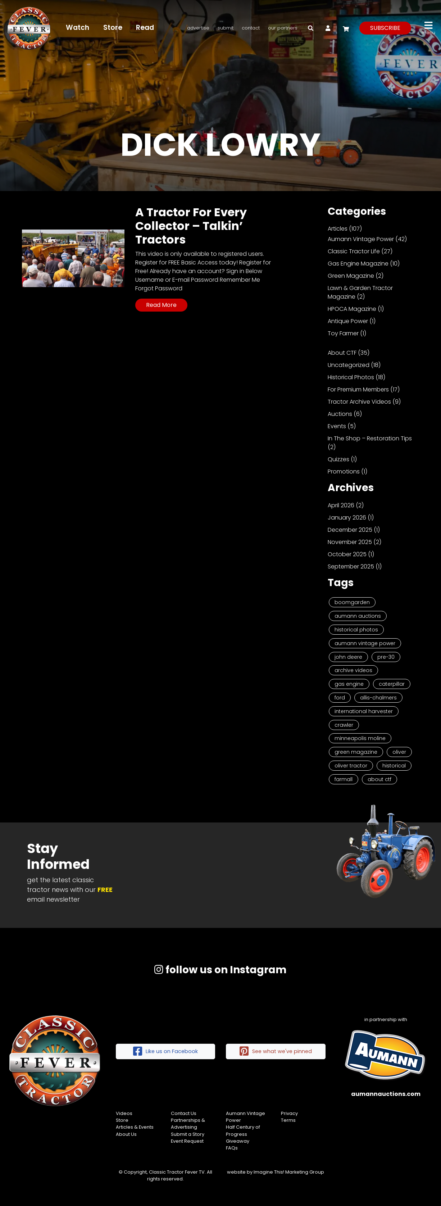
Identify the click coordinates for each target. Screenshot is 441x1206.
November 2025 (350, 542)
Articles (337, 229)
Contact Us (183, 1113)
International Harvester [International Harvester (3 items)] (364, 711)
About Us (126, 1134)
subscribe (385, 28)
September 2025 (351, 566)
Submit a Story (187, 1134)
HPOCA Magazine (352, 309)
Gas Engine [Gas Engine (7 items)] (349, 684)
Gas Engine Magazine (358, 263)
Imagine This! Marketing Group (289, 1172)
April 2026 (341, 505)
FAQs (232, 1148)
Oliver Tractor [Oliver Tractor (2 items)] (351, 765)
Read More (161, 305)
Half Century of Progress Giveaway (243, 1134)
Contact (251, 28)
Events (337, 426)
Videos (124, 1113)
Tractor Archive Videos (359, 402)
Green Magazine (351, 276)
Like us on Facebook (165, 1051)
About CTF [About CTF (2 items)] (379, 779)
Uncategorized (348, 365)
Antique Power (348, 321)
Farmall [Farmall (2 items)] (344, 779)
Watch (77, 27)
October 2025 (347, 554)
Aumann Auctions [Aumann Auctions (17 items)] (358, 616)
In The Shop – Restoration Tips (370, 438)
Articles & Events (135, 1127)
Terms (288, 1120)
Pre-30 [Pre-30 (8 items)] (386, 657)
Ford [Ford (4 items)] (340, 697)
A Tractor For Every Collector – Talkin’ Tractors (191, 226)
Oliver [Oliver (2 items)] (399, 752)
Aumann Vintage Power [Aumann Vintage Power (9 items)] (365, 643)
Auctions (340, 414)
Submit (225, 28)
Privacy (289, 1113)
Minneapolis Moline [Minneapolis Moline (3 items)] (360, 738)
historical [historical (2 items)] (394, 765)
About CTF (342, 353)
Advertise (198, 28)
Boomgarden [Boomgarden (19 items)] (352, 602)
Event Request (187, 1141)
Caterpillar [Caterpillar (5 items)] (392, 684)
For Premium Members (358, 389)
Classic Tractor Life (354, 251)
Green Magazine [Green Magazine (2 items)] (356, 752)
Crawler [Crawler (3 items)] (344, 725)
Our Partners (282, 28)
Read (145, 27)
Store (112, 27)
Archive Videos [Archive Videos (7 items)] (353, 670)
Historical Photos (351, 377)
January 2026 (347, 517)
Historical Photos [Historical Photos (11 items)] (356, 629)
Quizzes (338, 459)
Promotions (344, 471)
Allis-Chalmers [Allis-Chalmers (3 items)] (378, 697)
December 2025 (350, 530)
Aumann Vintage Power (361, 239)
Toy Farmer (343, 333)
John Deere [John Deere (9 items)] (348, 657)
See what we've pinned (276, 1051)
